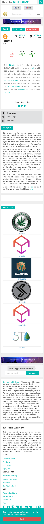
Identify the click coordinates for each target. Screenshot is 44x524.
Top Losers (7, 465)
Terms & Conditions (10, 493)
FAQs (4, 503)
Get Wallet (32, 29)
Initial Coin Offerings (10, 476)
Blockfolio (6, 483)
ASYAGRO (22, 256)
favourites (21, 89)
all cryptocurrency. (11, 80)
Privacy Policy (8, 496)
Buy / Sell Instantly (9, 486)
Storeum (22, 348)
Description (8, 113)
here (31, 187)
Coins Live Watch (9, 459)
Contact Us (7, 500)
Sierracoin (22, 302)
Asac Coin (22, 325)
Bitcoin (12, 65)
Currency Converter (10, 479)
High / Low (6, 469)
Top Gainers (7, 462)
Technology (8, 117)
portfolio (7, 93)
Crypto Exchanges (13, 86)
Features (7, 121)
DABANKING (22, 279)
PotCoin (22, 233)
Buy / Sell (18, 29)
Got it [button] (22, 519)
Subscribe (32, 373)
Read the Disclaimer (11, 382)
